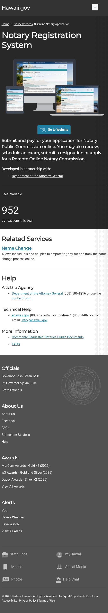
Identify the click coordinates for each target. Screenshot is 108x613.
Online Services (23, 24)
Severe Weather (13, 517)
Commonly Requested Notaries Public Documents (48, 337)
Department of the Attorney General (37, 293)
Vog (4, 510)
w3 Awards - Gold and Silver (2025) (27, 473)
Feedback (9, 421)
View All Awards (13, 486)
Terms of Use (46, 600)
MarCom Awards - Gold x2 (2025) (26, 466)
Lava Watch (10, 524)
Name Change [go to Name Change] (17, 248)
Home (5, 24)
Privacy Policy (28, 600)
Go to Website (58, 130)
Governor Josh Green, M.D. (21, 376)
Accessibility (9, 600)
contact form (21, 298)
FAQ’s (16, 344)
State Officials (12, 390)
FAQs (5, 428)
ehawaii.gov (20, 315)
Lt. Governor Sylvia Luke (19, 383)
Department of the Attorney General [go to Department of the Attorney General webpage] (37, 176)
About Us (8, 414)
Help (5, 442)
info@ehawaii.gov (34, 320)
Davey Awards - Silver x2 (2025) (24, 479)
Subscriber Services (16, 435)
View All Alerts (12, 531)
